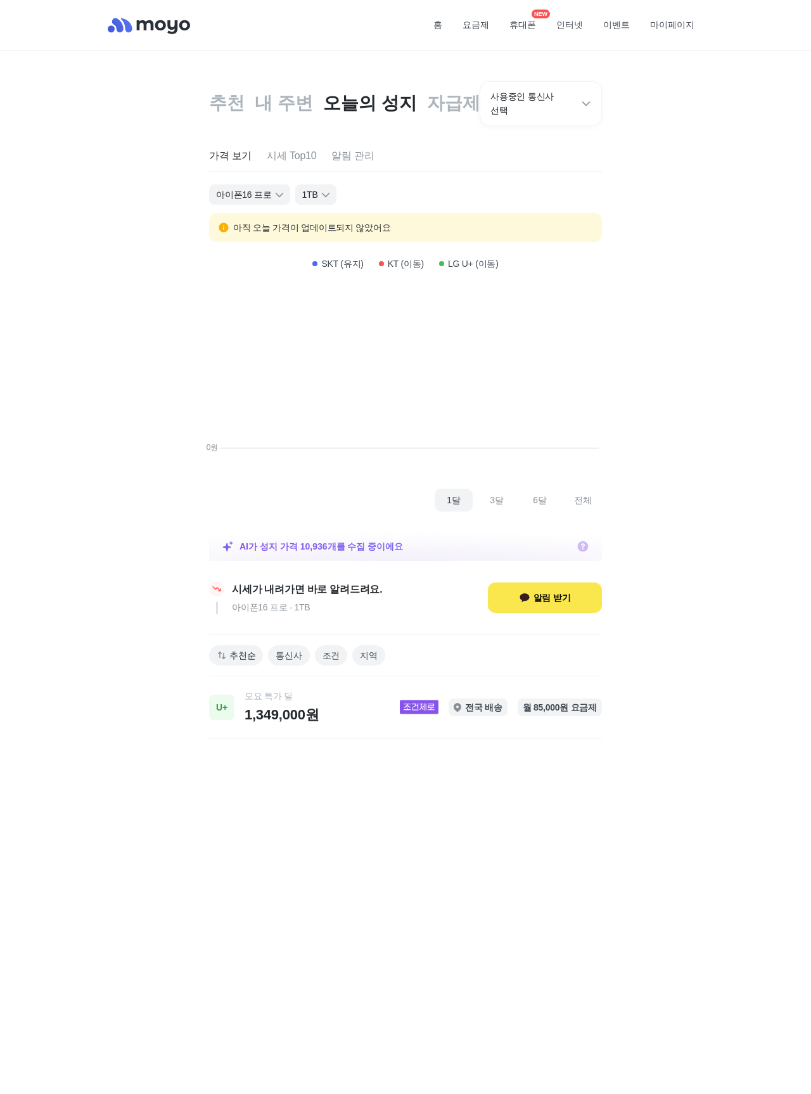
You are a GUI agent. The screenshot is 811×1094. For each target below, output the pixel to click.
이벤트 (616, 25)
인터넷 (569, 25)
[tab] (230, 156)
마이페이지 (672, 25)
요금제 (476, 25)
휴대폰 (527, 21)
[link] (405, 707)
